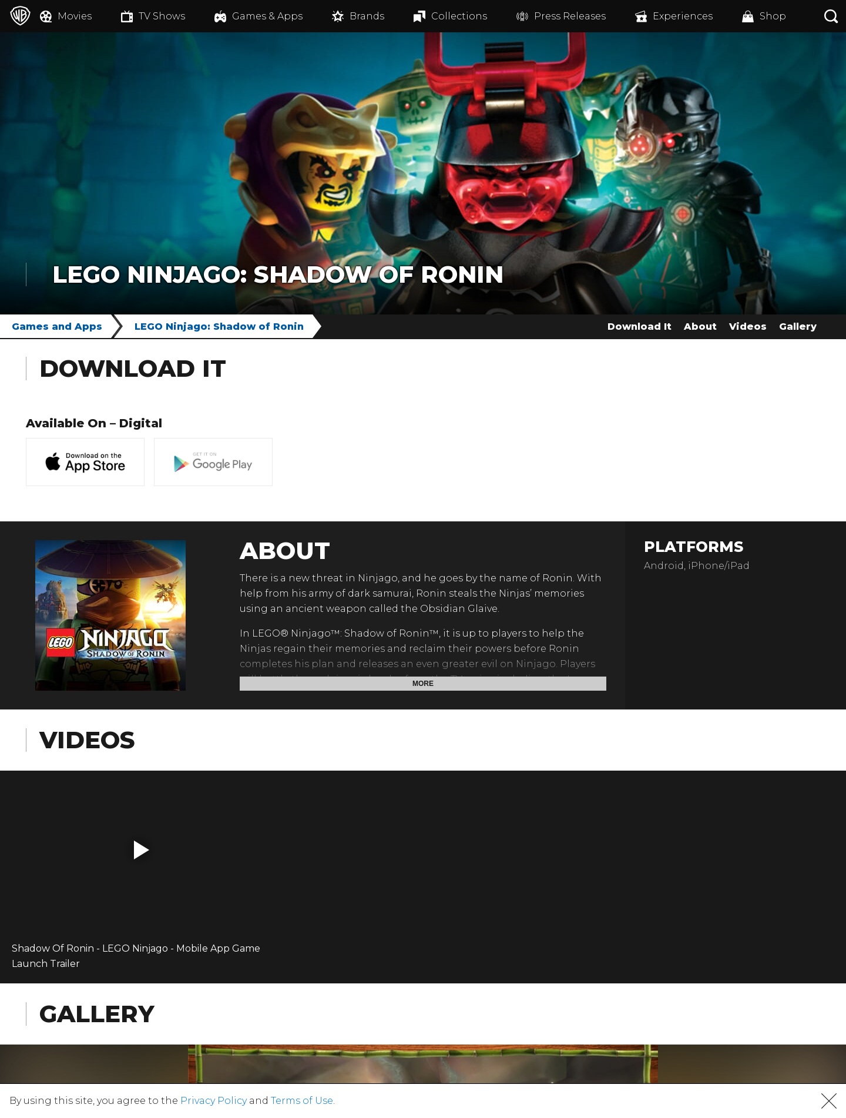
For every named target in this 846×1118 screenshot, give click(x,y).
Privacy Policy (213, 1100)
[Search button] (831, 16)
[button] (141, 850)
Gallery (798, 326)
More (423, 683)
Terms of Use (302, 1100)
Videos (748, 326)
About (700, 326)
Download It (639, 326)
